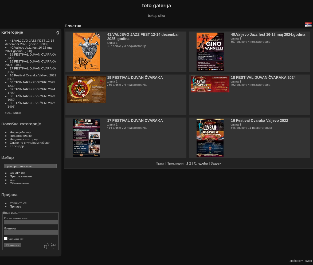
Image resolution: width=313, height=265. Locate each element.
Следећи (201, 163)
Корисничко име (16, 218)
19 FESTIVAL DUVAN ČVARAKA (33, 54)
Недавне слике (21, 135)
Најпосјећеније (21, 132)
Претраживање (21, 176)
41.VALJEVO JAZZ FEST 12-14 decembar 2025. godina (29, 42)
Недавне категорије (24, 139)
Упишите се (18, 203)
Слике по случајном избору (30, 142)
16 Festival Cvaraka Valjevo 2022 (33, 75)
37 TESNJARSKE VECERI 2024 (32, 89)
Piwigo (308, 260)
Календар (17, 146)
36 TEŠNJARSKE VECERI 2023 (32, 96)
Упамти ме (14, 239)
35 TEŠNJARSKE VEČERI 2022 (32, 103)
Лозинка (10, 228)
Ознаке (15, 172)
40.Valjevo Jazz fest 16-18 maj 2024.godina (268, 34)
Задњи (216, 163)
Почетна (73, 26)
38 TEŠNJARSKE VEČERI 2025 (32, 82)
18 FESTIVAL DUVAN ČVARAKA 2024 (263, 77)
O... (12, 179)
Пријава (15, 206)
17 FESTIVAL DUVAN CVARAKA (33, 68)
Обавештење (19, 183)
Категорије (12, 32)
